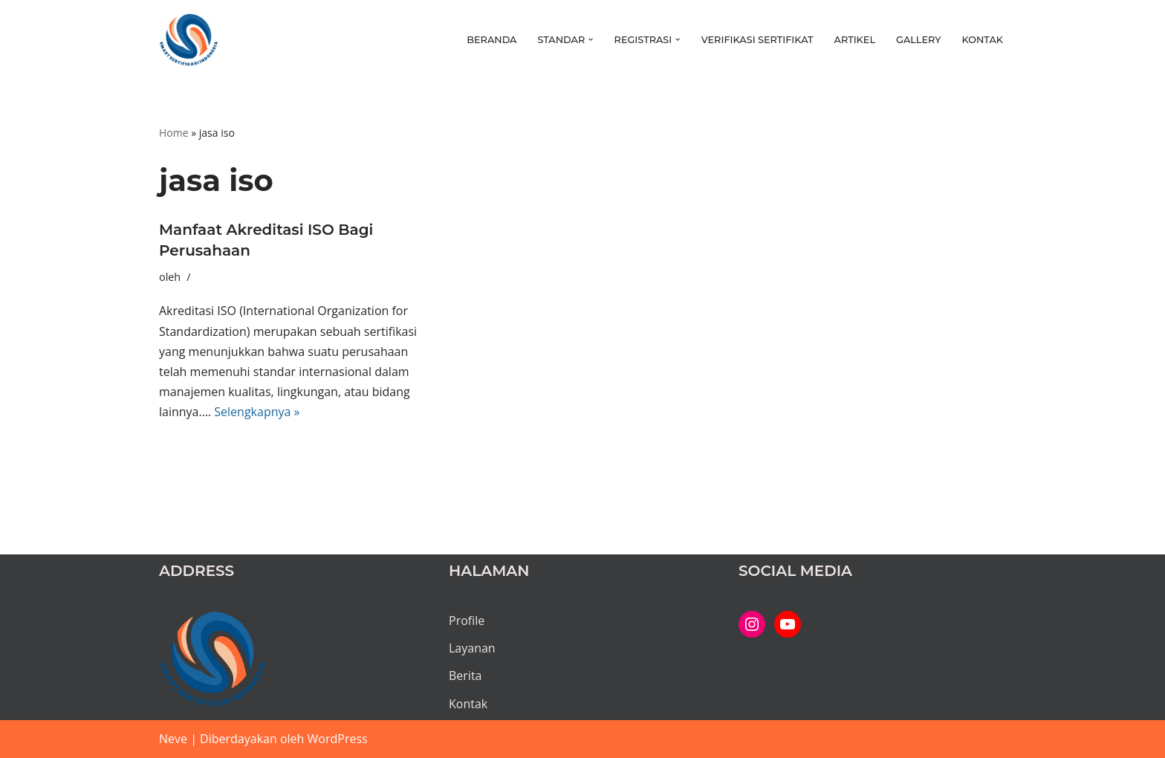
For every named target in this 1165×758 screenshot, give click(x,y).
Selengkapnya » (256, 412)
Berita (465, 675)
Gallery (918, 39)
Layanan (472, 648)
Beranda (491, 39)
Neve (173, 739)
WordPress (338, 739)
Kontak (982, 39)
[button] (590, 39)
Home (174, 133)
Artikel (854, 39)
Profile (466, 620)
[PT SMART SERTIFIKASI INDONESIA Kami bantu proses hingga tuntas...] (188, 39)
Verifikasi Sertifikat (757, 39)
